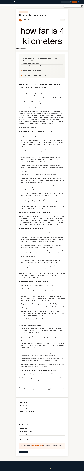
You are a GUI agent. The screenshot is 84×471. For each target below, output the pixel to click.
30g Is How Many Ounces (25, 439)
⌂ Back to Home (23, 451)
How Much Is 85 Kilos (24, 414)
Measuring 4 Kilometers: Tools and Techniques (32, 70)
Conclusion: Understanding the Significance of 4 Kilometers (34, 75)
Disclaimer (31, 1)
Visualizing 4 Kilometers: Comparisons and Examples (33, 63)
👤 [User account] (78, 1)
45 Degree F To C (23, 416)
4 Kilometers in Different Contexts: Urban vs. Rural (32, 65)
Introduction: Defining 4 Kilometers (29, 60)
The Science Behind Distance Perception (30, 68)
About (22, 1)
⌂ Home (74, 1)
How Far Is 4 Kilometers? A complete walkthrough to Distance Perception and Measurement (41, 58)
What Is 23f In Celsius (24, 405)
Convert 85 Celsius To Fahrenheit (27, 431)
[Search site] (66, 2)
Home (18, 1)
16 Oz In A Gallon (23, 408)
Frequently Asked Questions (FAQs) (29, 73)
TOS (39, 1)
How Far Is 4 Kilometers (37, 445)
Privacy (35, 1)
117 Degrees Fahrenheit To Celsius (27, 436)
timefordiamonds (10, 1)
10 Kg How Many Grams (25, 434)
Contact (25, 1)
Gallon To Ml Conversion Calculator (27, 411)
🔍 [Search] (70, 1)
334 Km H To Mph (23, 428)
